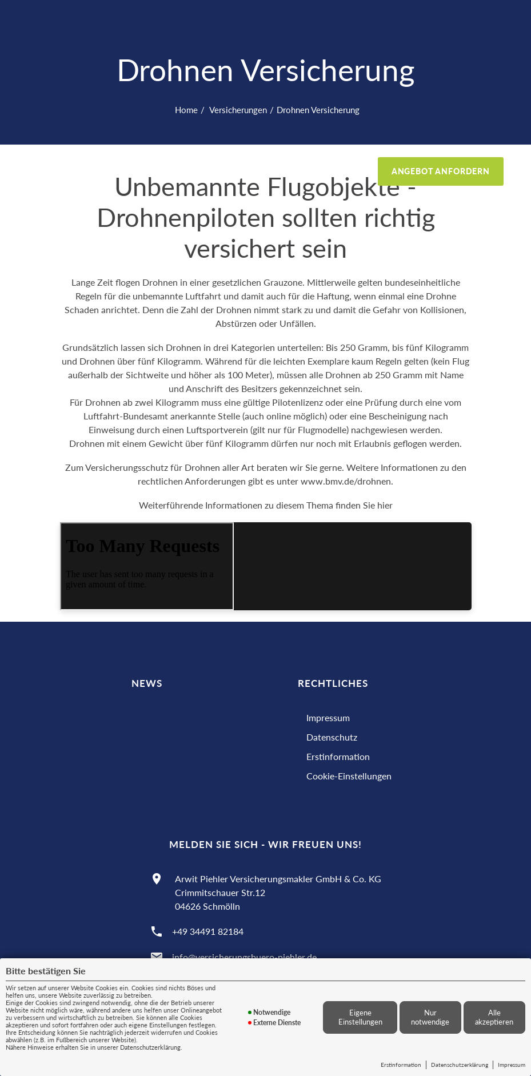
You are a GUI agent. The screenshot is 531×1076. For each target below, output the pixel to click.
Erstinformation (401, 1064)
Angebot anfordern (441, 171)
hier (385, 504)
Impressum (511, 1064)
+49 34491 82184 (207, 931)
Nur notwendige (430, 1017)
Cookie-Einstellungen (349, 775)
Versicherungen (237, 110)
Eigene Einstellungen (360, 1017)
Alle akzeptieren (494, 1017)
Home (186, 110)
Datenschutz (331, 736)
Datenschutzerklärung (459, 1064)
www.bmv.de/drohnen (346, 480)
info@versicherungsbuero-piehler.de (244, 956)
